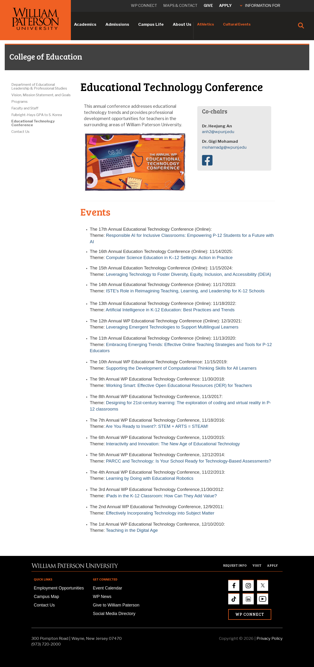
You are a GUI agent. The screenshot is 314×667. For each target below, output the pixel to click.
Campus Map (46, 596)
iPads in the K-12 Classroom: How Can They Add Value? (161, 495)
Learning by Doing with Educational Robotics (149, 478)
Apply (225, 5)
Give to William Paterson (116, 605)
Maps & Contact (180, 5)
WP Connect (249, 614)
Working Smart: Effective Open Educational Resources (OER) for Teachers (179, 385)
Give (208, 5)
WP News (102, 596)
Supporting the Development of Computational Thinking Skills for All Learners (181, 368)
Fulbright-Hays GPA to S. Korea (36, 115)
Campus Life (151, 24)
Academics (85, 24)
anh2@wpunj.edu (218, 131)
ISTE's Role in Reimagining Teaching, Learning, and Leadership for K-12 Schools (185, 290)
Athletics (205, 24)
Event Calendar (107, 588)
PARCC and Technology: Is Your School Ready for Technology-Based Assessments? (188, 461)
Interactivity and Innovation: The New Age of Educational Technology (173, 443)
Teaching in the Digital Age (132, 530)
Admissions (117, 24)
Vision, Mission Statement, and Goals (41, 95)
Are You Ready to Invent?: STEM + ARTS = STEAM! (157, 426)
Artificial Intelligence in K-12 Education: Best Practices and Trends (170, 309)
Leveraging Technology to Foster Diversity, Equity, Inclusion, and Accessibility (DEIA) (188, 274)
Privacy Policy (270, 638)
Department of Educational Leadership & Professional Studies (39, 86)
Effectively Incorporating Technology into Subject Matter (160, 513)
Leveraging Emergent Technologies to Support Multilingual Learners (172, 327)
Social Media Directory (114, 613)
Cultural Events (237, 24)
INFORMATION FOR (260, 6)
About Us (182, 24)
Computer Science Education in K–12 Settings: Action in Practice (169, 257)
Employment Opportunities (59, 588)
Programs (19, 102)
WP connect (144, 5)
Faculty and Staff (24, 108)
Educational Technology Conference (33, 123)
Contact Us (20, 132)
